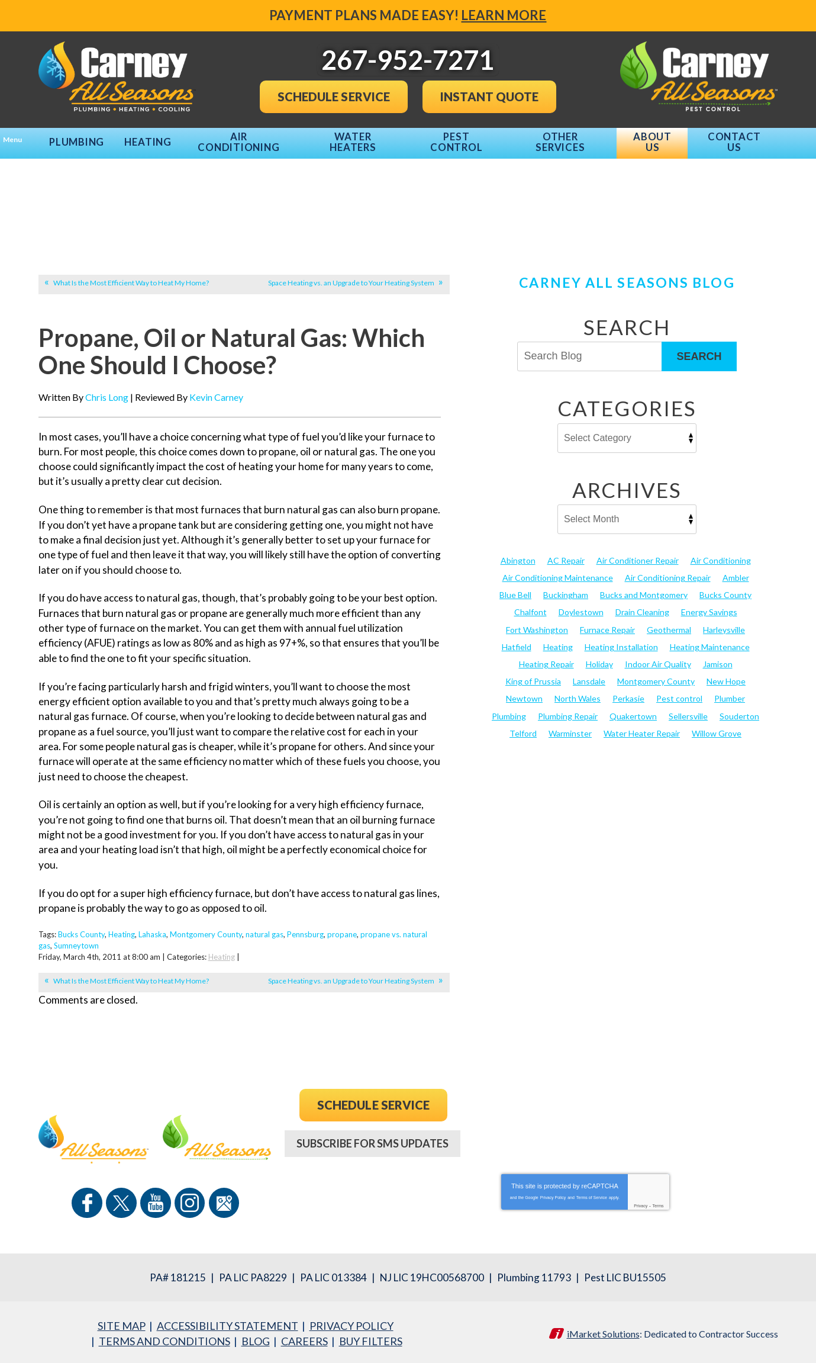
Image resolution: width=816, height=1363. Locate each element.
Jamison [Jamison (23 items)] (718, 658)
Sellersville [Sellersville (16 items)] (688, 710)
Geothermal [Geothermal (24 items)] (669, 624)
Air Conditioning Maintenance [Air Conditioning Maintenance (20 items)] (557, 572)
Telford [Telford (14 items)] (523, 727)
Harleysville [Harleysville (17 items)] (724, 624)
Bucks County (81, 935)
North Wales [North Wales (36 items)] (577, 693)
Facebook (101, 1202)
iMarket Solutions (603, 1330)
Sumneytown (76, 945)
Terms (658, 1201)
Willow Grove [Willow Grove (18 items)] (716, 727)
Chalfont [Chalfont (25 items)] (530, 607)
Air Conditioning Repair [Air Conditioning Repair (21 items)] (668, 572)
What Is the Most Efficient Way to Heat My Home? (131, 276)
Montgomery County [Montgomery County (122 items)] (656, 675)
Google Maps (210, 1202)
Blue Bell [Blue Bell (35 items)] (515, 589)
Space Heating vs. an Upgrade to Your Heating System (351, 276)
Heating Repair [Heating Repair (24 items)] (546, 658)
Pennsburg (305, 935)
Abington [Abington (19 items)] (518, 554)
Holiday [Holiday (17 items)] (599, 658)
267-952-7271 (373, 1191)
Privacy (640, 1201)
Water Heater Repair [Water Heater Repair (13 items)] (642, 727)
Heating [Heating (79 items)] (558, 641)
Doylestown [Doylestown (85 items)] (581, 607)
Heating (121, 935)
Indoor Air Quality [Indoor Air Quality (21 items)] (658, 658)
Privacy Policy (553, 1193)
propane (342, 935)
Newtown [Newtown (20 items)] (524, 693)
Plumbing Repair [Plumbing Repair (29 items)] (568, 710)
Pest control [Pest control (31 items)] (679, 693)
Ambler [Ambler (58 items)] (736, 572)
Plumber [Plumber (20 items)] (729, 693)
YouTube (155, 1202)
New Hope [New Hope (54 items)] (726, 675)
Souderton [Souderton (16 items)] (739, 710)
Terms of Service (591, 1193)
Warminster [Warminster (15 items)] (570, 727)
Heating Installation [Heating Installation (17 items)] (621, 641)
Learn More (504, 15)
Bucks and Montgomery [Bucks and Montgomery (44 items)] (644, 589)
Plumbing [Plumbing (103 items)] (509, 710)
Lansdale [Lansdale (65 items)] (589, 675)
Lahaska (152, 935)
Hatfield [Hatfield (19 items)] (516, 641)
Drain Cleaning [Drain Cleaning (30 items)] (642, 607)
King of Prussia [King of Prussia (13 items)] (533, 675)
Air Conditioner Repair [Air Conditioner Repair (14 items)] (637, 554)
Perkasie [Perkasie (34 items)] (628, 693)
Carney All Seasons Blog (626, 276)
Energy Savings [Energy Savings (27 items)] (709, 607)
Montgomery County (206, 935)
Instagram (183, 1202)
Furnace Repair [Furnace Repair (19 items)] (607, 624)
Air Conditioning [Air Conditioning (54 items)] (721, 554)
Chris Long (106, 397)
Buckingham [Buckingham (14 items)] (565, 589)
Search (698, 350)
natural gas (264, 935)
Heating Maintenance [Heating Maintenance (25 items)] (710, 641)
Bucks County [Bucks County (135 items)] (725, 589)
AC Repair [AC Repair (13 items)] (566, 554)
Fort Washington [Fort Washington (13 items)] (537, 624)
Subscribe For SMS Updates (372, 1142)
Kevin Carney (216, 397)
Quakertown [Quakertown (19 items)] (633, 710)
